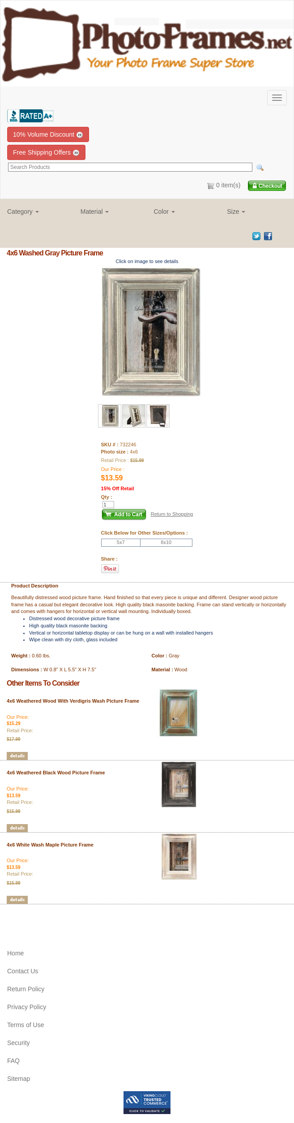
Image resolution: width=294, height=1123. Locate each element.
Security (18, 1042)
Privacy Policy (26, 1007)
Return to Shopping (172, 514)
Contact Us (22, 971)
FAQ (13, 1060)
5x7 (121, 542)
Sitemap (18, 1078)
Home (15, 953)
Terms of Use (25, 1024)
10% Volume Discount (48, 134)
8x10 (166, 542)
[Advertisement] (59, 917)
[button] (37, 211)
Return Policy (25, 989)
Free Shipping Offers (46, 152)
